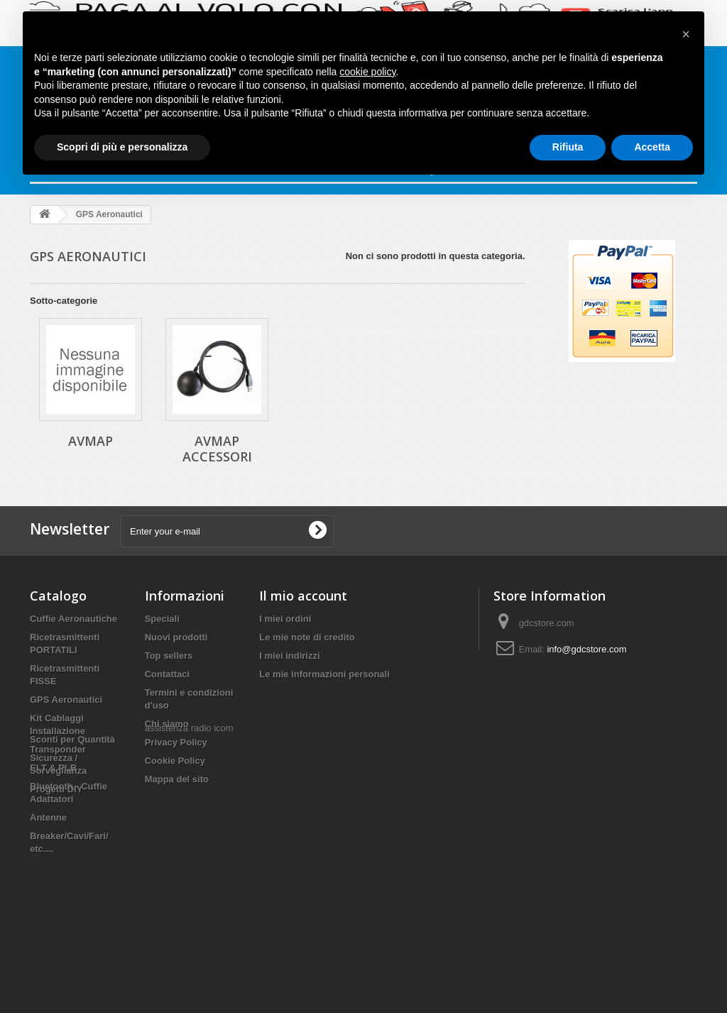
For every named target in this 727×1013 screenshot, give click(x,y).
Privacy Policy (176, 742)
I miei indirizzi (289, 655)
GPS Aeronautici (66, 699)
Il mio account (303, 595)
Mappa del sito (177, 779)
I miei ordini (285, 618)
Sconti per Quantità (72, 873)
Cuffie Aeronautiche (73, 618)
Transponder (58, 749)
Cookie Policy (175, 760)
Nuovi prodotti (176, 637)
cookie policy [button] (367, 71)
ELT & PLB (53, 767)
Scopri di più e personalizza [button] (122, 147)
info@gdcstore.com (586, 649)
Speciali (162, 618)
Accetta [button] (652, 147)
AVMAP (90, 440)
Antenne (48, 817)
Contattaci (167, 674)
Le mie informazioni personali (324, 674)
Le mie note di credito (306, 637)
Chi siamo (167, 723)
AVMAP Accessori (217, 448)
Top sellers (169, 655)
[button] (685, 34)
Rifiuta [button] (568, 147)
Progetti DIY (56, 923)
